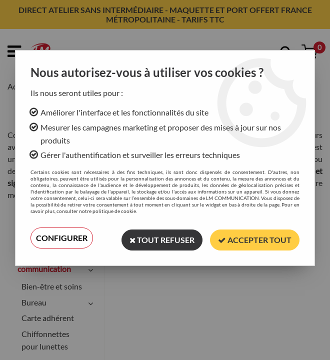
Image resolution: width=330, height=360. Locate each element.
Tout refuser (161, 237)
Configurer (62, 237)
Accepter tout (255, 237)
